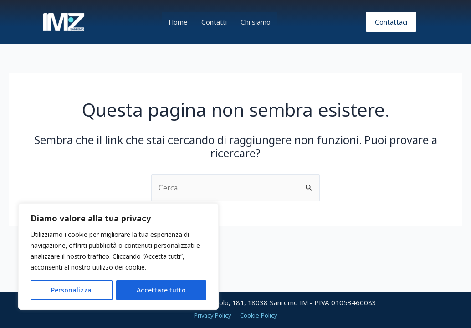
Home (178, 21)
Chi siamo (256, 21)
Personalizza (71, 290)
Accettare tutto (161, 290)
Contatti (214, 21)
